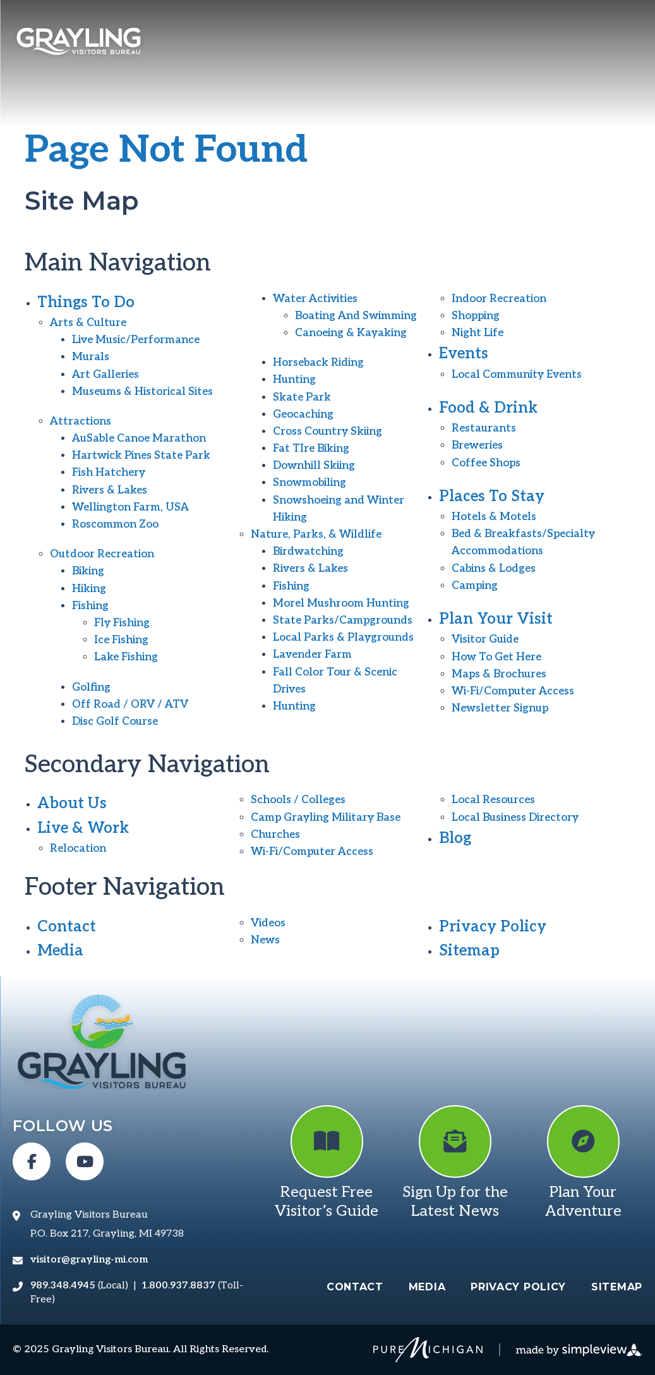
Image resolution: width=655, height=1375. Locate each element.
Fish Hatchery (108, 472)
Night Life (477, 333)
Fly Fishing (122, 623)
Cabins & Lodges (494, 568)
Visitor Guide (485, 639)
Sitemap (469, 951)
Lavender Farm (312, 654)
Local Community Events (517, 374)
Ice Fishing (121, 640)
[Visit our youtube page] (85, 1161)
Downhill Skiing (314, 465)
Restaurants (484, 428)
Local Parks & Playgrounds (343, 637)
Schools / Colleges (298, 800)
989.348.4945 (62, 1286)
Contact (66, 927)
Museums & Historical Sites (142, 391)
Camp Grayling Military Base (325, 817)
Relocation (78, 848)
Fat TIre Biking (311, 448)
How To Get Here (496, 657)
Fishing (90, 606)
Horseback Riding (318, 362)
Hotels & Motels (494, 517)
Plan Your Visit (496, 619)
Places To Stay (491, 496)
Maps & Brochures (499, 674)
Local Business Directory (515, 817)
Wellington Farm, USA (130, 507)
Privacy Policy (492, 927)
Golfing (91, 687)
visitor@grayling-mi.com (89, 1260)
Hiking (89, 589)
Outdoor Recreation (102, 554)
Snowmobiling (309, 482)
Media (60, 951)
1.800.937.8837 (178, 1286)
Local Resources (493, 800)
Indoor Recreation (499, 299)
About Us (72, 803)
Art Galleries (105, 374)
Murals (90, 357)
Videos (268, 923)
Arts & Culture (88, 323)
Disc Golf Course (115, 721)
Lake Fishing (126, 657)
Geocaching (303, 414)
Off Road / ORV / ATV (130, 704)
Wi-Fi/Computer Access (513, 691)
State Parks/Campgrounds (342, 620)
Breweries (477, 445)
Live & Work (83, 828)
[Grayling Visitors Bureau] (79, 43)
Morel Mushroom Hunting (341, 603)
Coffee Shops (486, 463)
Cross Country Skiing (327, 431)
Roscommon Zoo (115, 524)
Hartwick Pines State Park (141, 455)
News (265, 940)
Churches (275, 834)
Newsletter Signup (500, 708)
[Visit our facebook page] (32, 1161)
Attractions (80, 421)
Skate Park (302, 397)
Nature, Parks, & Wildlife (316, 534)
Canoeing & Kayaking (351, 333)
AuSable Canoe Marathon (139, 438)
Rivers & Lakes (109, 490)
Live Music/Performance (136, 340)
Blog (455, 838)
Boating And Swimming (356, 316)
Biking (88, 571)
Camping (475, 585)
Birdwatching (308, 551)
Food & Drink (488, 408)
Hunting (294, 379)
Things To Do (86, 302)
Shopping (476, 316)
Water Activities (315, 299)
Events (463, 353)
